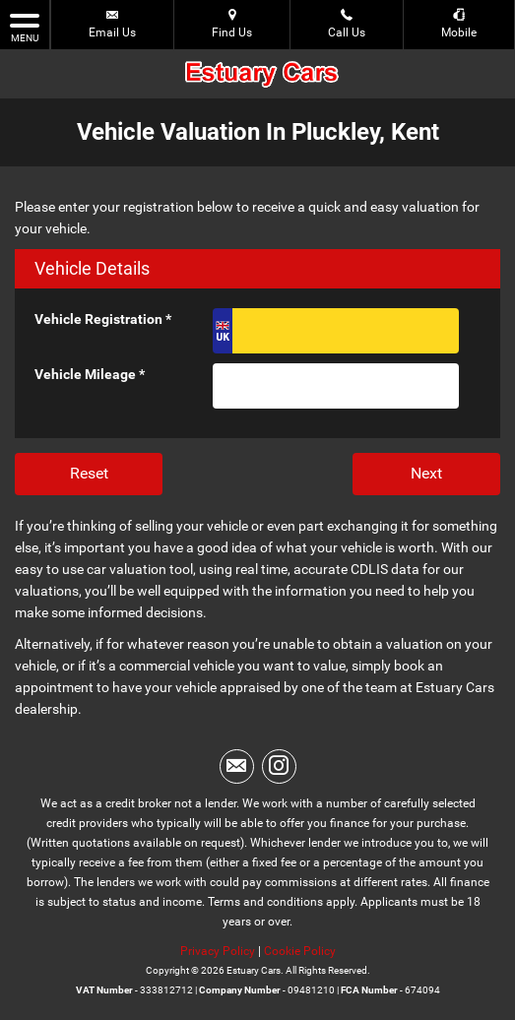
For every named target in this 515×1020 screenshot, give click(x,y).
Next (426, 473)
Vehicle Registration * (102, 319)
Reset (89, 473)
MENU (24, 26)
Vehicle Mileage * (89, 374)
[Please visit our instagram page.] (279, 766)
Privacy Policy (217, 951)
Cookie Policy (300, 951)
